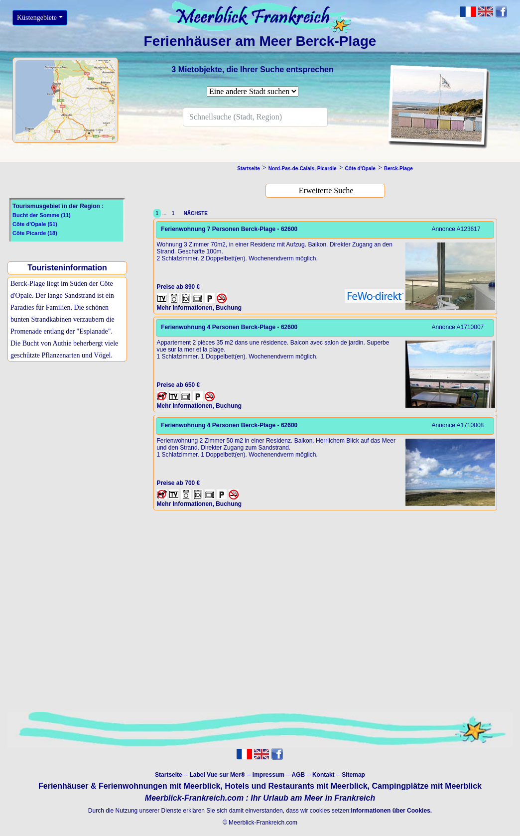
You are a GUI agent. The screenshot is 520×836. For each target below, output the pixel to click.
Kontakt (323, 774)
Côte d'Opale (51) (34, 224)
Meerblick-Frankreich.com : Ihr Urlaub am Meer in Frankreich (260, 798)
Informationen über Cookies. (391, 810)
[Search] (255, 117)
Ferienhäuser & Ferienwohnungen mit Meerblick (129, 786)
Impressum (268, 774)
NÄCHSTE (194, 213)
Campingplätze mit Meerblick (427, 786)
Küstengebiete (37, 17)
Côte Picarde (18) (34, 233)
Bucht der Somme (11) (41, 215)
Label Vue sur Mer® (217, 774)
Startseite (168, 774)
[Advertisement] (68, 445)
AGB (298, 774)
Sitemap (353, 774)
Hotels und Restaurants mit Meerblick (296, 786)
